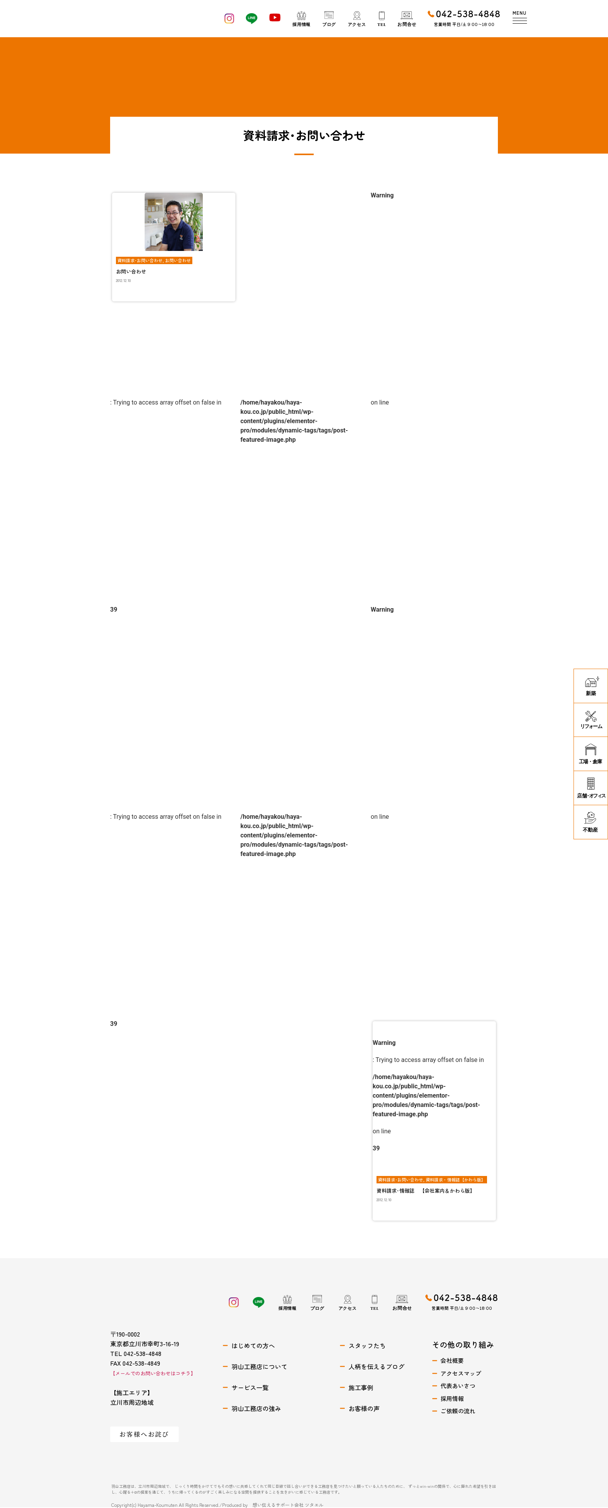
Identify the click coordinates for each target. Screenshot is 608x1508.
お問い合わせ (178, 260)
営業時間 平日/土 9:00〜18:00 (464, 24)
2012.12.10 (123, 280)
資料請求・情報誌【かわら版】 (455, 1179)
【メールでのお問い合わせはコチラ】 (153, 1373)
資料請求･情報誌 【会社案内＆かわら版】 (426, 1190)
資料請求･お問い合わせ (139, 260)
